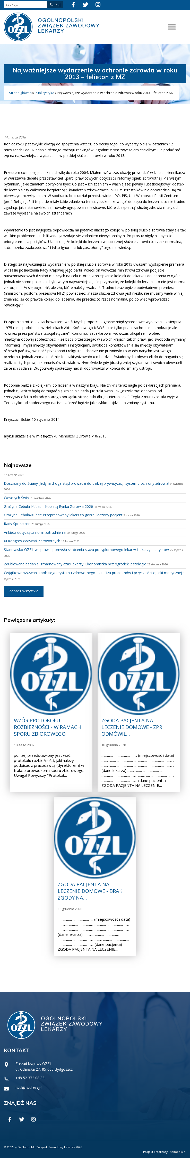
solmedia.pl (178, 1152)
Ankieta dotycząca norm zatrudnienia (35, 532)
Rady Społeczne (17, 523)
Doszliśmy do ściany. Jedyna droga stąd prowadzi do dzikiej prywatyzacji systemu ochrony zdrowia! (86, 483)
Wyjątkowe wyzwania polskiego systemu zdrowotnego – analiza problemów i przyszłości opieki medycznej (93, 572)
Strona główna (20, 92)
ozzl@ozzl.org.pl (28, 1087)
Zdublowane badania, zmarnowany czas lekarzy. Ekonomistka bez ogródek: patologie (75, 564)
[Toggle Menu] (172, 26)
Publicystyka (44, 92)
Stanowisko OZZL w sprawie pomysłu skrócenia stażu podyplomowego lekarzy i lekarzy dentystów (86, 549)
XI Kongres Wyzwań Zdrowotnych (32, 540)
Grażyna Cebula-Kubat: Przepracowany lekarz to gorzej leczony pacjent (63, 514)
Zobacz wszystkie (23, 591)
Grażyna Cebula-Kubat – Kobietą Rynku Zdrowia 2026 (48, 506)
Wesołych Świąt (17, 497)
